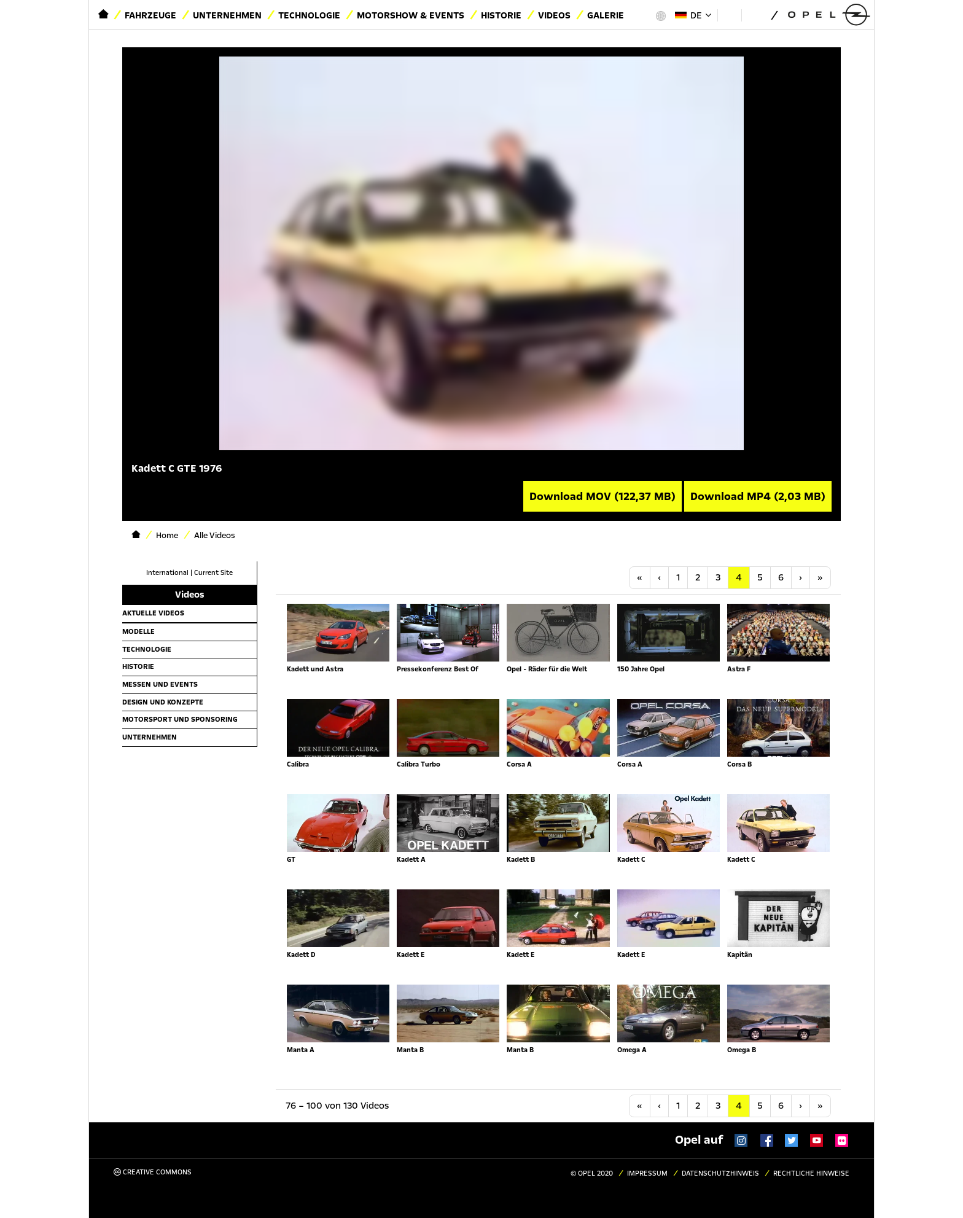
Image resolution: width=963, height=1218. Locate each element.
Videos (554, 15)
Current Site (213, 572)
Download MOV (602, 496)
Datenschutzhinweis (720, 1173)
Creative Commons (153, 1172)
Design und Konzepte (162, 702)
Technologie (309, 15)
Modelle (138, 631)
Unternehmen (227, 15)
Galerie (605, 15)
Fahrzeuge (150, 15)
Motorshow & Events (410, 15)
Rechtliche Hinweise (811, 1173)
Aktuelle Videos (153, 613)
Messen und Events (160, 684)
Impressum (647, 1173)
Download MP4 (757, 496)
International (167, 572)
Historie (501, 15)
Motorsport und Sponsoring (180, 719)
